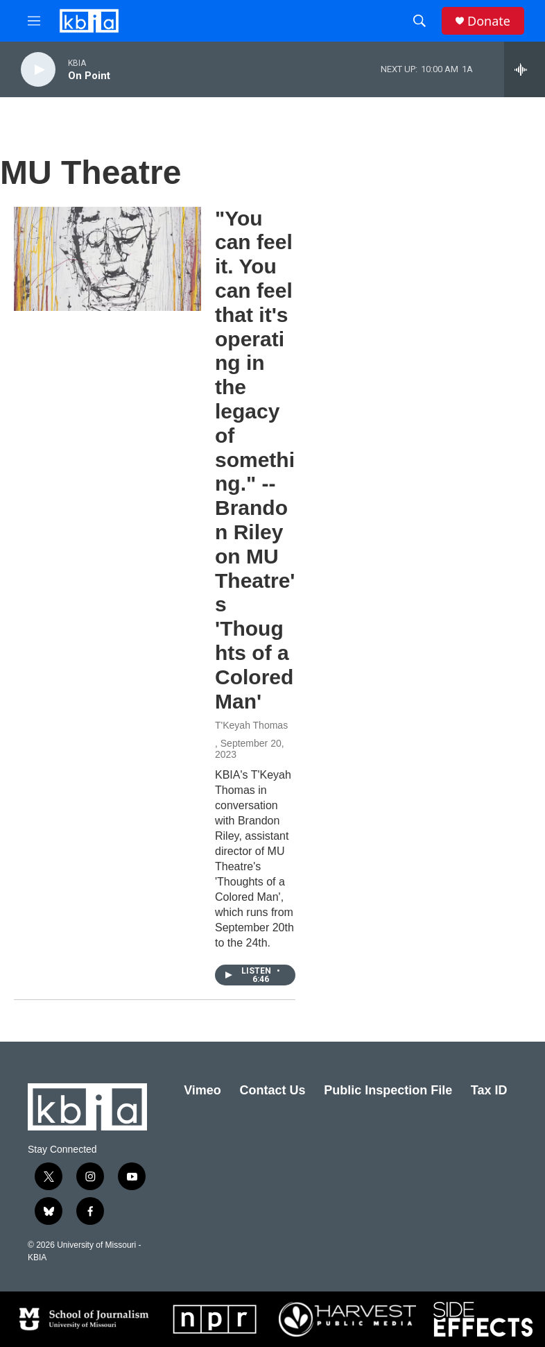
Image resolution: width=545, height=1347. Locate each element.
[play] (38, 70)
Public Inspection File (388, 1090)
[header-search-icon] (419, 21)
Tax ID (489, 1090)
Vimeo (202, 1090)
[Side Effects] (483, 1319)
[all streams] (524, 69)
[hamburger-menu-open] (34, 21)
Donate (488, 21)
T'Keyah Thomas (251, 725)
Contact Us (272, 1090)
